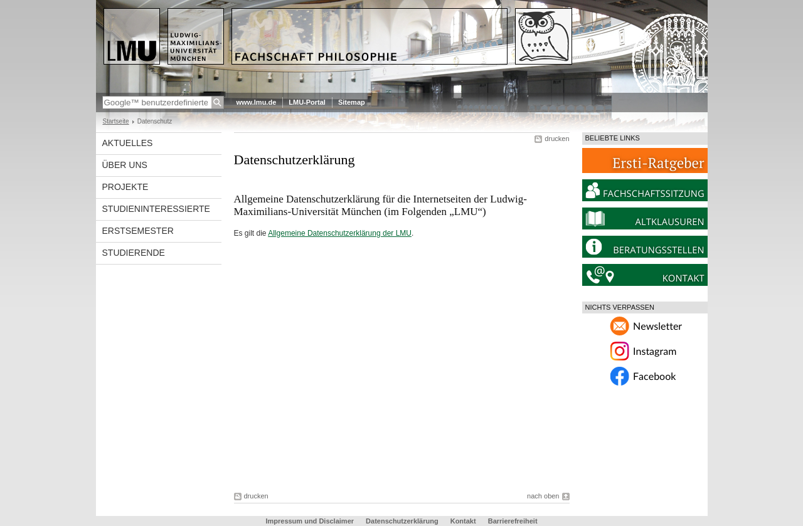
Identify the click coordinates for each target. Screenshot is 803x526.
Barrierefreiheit (513, 521)
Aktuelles (127, 143)
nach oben (543, 496)
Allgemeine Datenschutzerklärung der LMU (340, 233)
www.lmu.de (257, 102)
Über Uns (124, 165)
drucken (557, 138)
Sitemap (351, 102)
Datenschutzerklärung (402, 521)
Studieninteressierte (156, 209)
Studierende (133, 253)
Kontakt (463, 521)
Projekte (125, 187)
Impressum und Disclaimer (309, 521)
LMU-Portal (307, 102)
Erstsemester (138, 231)
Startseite (116, 121)
